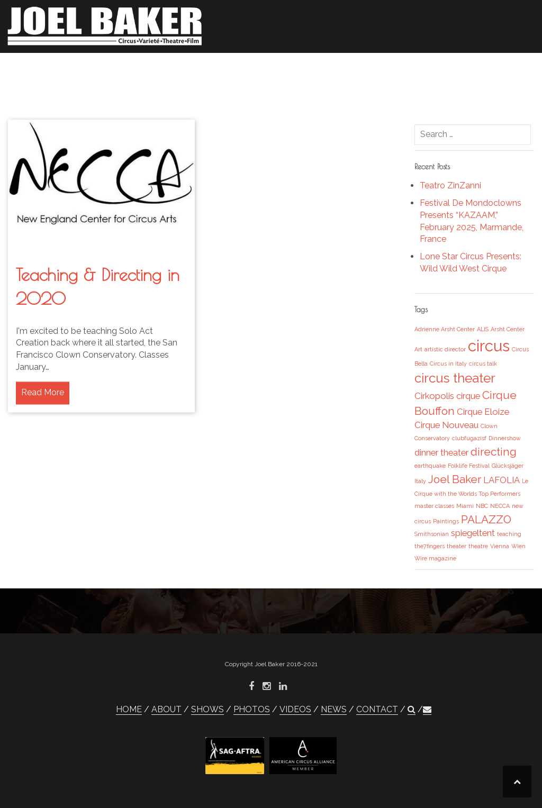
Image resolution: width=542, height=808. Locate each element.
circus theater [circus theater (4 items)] (454, 378)
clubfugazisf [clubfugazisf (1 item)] (469, 438)
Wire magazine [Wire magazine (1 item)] (435, 558)
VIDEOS (372, 68)
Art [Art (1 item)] (418, 349)
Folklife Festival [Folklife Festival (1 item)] (469, 465)
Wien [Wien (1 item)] (518, 546)
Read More (42, 409)
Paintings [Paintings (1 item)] (446, 521)
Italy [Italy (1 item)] (420, 481)
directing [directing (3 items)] (494, 451)
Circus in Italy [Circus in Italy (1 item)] (448, 363)
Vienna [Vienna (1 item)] (499, 546)
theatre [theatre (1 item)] (478, 546)
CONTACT (460, 68)
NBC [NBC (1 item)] (482, 506)
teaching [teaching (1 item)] (509, 534)
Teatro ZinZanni (450, 185)
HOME (176, 68)
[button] (498, 70)
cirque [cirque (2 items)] (468, 396)
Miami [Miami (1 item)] (465, 506)
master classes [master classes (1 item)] (434, 506)
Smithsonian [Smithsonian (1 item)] (431, 534)
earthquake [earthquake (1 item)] (430, 465)
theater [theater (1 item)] (456, 546)
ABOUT (217, 68)
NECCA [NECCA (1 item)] (500, 506)
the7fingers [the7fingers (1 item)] (429, 546)
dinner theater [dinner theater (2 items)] (441, 452)
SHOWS (278, 68)
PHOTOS (325, 68)
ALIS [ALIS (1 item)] (483, 329)
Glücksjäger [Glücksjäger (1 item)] (507, 465)
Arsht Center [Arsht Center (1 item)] (508, 329)
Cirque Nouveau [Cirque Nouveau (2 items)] (446, 425)
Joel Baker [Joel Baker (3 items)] (454, 479)
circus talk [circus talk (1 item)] (483, 363)
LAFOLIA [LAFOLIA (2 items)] (501, 480)
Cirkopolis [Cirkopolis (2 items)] (434, 396)
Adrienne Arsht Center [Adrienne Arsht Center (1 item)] (444, 329)
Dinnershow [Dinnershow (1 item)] (505, 438)
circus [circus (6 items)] (489, 346)
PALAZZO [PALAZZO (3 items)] (486, 519)
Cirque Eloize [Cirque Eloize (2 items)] (483, 411)
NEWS (413, 68)
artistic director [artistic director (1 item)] (445, 349)
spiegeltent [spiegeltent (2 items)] (473, 533)
